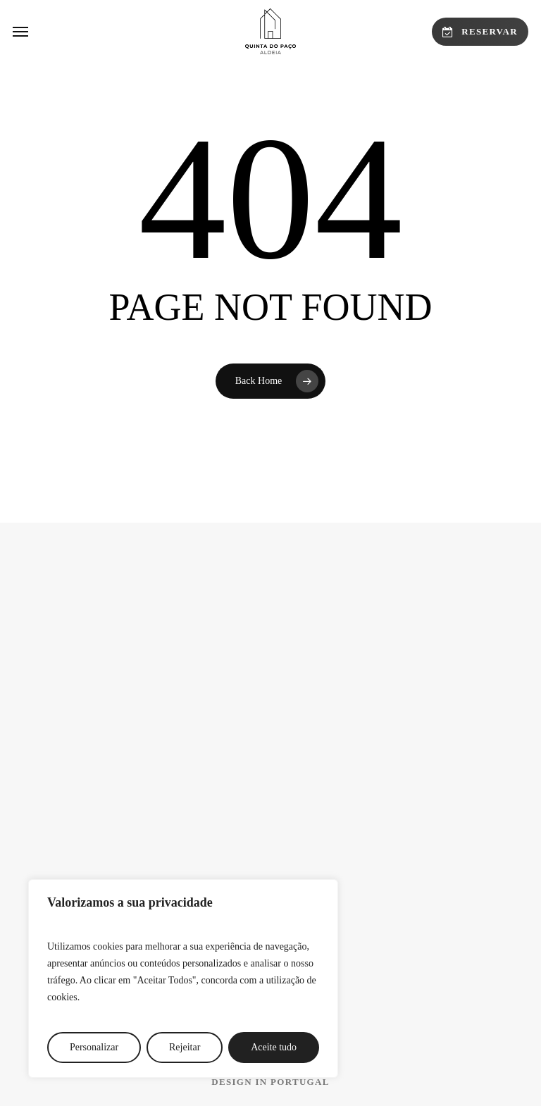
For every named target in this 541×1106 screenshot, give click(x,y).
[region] (183, 978)
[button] (20, 32)
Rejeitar (184, 1047)
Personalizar (94, 1047)
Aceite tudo (274, 1047)
